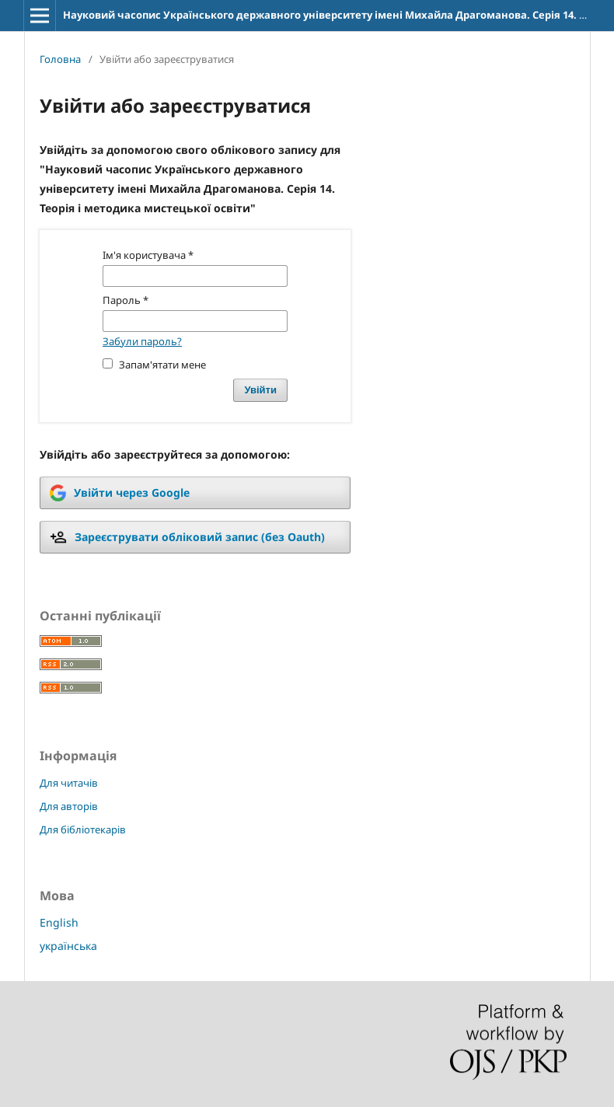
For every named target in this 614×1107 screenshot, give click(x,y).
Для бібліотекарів (83, 829)
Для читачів (69, 783)
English (59, 922)
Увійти (260, 390)
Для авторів (69, 806)
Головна (60, 59)
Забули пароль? (142, 341)
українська (68, 945)
